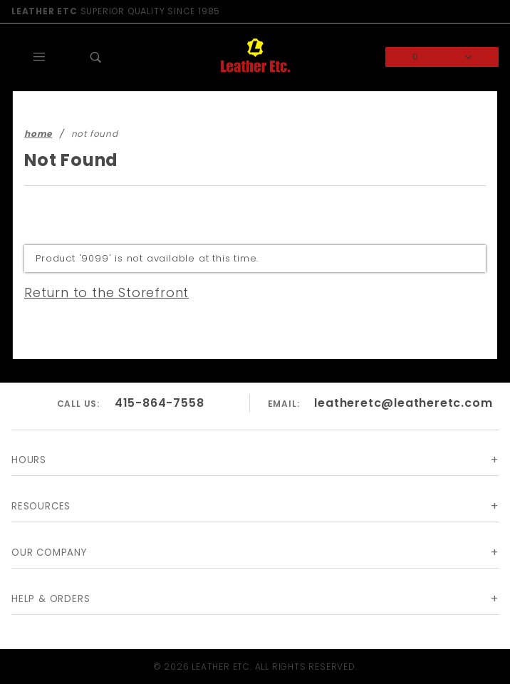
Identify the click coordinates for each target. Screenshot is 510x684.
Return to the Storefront (98, 292)
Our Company (49, 552)
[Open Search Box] (96, 57)
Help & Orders (53, 599)
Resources (43, 506)
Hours (29, 460)
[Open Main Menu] (39, 57)
